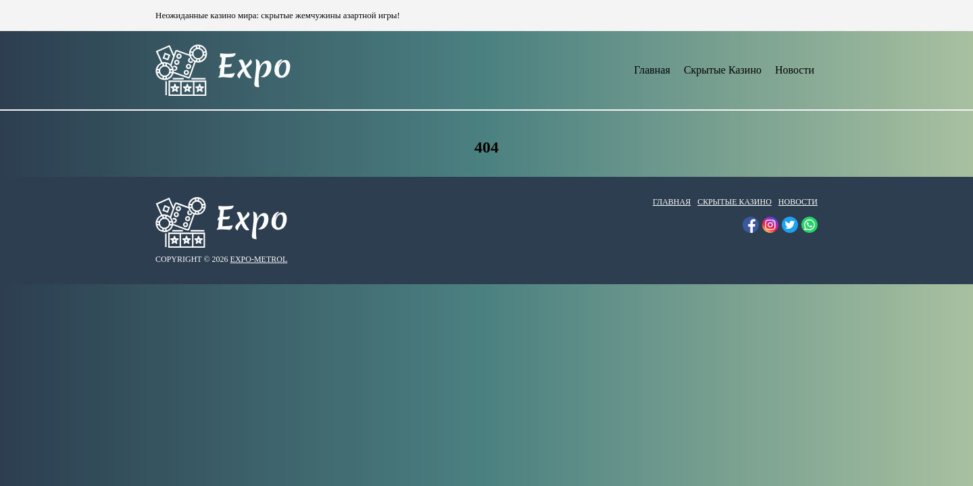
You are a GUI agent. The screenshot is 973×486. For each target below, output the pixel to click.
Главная (652, 70)
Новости (794, 70)
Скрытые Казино (723, 70)
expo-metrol (259, 259)
